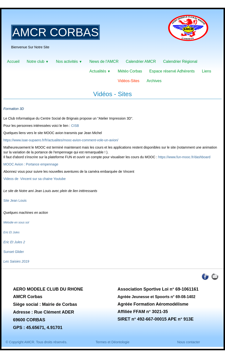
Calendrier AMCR (141, 61)
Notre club (38, 61)
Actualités (99, 71)
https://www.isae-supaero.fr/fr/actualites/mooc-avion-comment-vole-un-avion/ (60, 140)
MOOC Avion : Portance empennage (30, 164)
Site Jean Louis (15, 200)
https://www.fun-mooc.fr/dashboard (184, 157)
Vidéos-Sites (128, 81)
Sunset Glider (13, 252)
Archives (154, 81)
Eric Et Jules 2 (14, 242)
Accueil (13, 61)
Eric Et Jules (11, 232)
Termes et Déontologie (112, 342)
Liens (206, 71)
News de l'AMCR (103, 61)
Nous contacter (188, 342)
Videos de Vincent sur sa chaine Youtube (34, 179)
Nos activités (69, 61)
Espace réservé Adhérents (172, 71)
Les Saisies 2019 (16, 261)
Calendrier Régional (180, 61)
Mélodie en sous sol (16, 222)
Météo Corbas (130, 71)
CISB (75, 126)
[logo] (111, 35)
